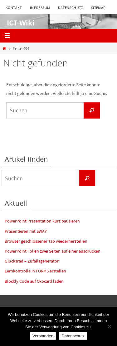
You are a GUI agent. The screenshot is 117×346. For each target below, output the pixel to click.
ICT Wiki (19, 23)
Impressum (40, 7)
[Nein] (109, 326)
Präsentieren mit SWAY (26, 231)
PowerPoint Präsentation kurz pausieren (42, 221)
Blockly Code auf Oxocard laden (34, 281)
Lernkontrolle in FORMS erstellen (35, 271)
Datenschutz (70, 7)
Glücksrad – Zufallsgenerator (32, 261)
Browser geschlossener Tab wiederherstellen (46, 241)
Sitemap (98, 7)
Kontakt (14, 7)
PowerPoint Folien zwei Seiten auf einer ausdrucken (52, 251)
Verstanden (42, 336)
